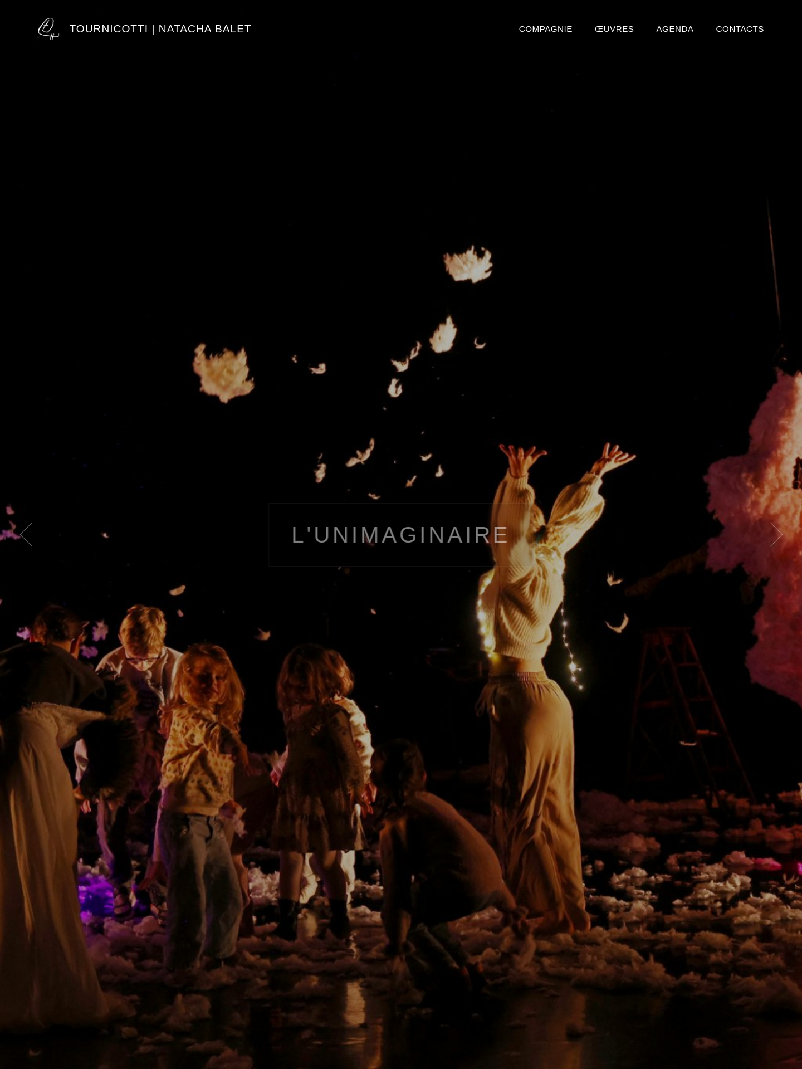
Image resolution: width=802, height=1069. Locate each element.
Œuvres (614, 28)
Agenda (674, 28)
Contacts (740, 28)
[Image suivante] (770, 534)
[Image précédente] (32, 534)
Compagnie (546, 28)
